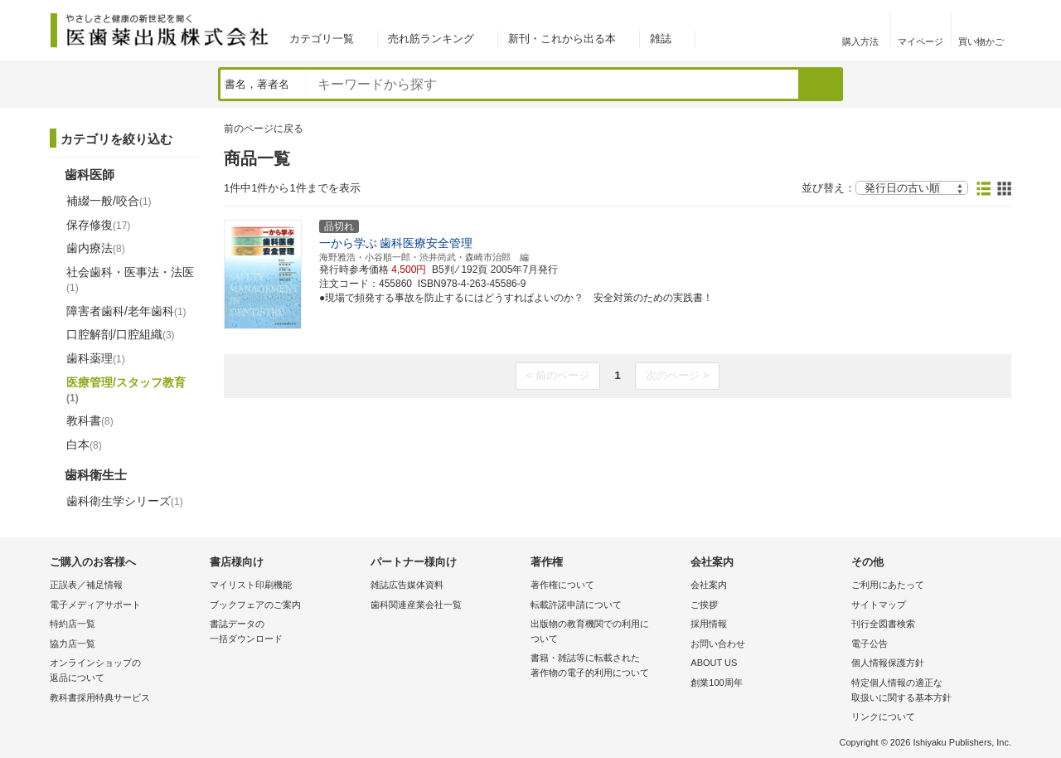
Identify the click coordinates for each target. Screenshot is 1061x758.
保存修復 (98, 224)
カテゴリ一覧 (321, 38)
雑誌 (660, 38)
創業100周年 (716, 683)
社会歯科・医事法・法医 (130, 279)
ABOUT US (713, 663)
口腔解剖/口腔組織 (120, 334)
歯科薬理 (95, 358)
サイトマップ (878, 605)
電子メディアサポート (95, 605)
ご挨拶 (704, 605)
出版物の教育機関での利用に (606, 632)
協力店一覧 (72, 644)
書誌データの (285, 632)
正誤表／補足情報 (86, 585)
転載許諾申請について (576, 605)
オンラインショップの (125, 671)
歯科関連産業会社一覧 (416, 605)
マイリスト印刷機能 (251, 585)
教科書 (90, 420)
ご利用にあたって (887, 585)
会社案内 (708, 585)
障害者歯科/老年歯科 (126, 311)
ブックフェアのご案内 (255, 605)
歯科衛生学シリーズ (124, 501)
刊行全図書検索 (883, 624)
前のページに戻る (263, 128)
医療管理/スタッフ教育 (126, 390)
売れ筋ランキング (431, 38)
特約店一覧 (72, 624)
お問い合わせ (717, 644)
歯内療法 (95, 248)
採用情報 (708, 624)
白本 (84, 444)
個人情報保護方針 (887, 663)
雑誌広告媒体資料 (407, 585)
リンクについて (883, 717)
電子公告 (869, 644)
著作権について (562, 585)
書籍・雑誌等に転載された (606, 666)
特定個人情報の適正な (927, 691)
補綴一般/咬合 (109, 200)
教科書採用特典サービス (100, 697)
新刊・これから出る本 (562, 38)
